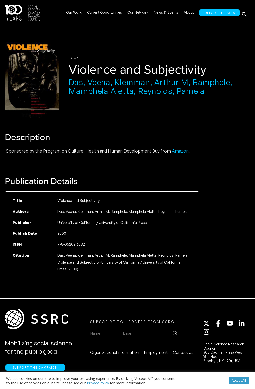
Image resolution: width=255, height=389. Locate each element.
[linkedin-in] (243, 324)
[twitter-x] (208, 324)
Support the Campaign (35, 369)
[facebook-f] (220, 324)
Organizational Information (114, 353)
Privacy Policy (98, 382)
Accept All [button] (239, 380)
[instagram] (207, 333)
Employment (156, 353)
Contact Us (183, 353)
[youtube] (232, 324)
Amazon (180, 151)
